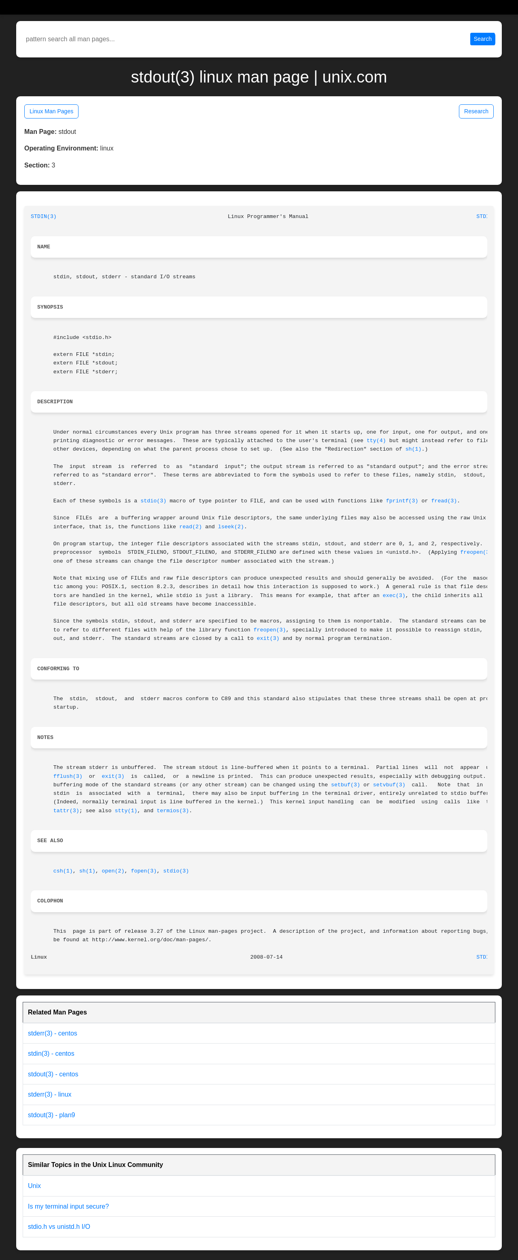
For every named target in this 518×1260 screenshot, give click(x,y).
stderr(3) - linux (50, 1094)
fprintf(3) (402, 501)
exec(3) (394, 596)
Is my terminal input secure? (68, 1206)
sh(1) (413, 449)
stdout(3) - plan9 (51, 1115)
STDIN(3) (44, 217)
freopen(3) (476, 552)
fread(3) (444, 501)
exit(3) (268, 638)
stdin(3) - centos (51, 1053)
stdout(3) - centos (53, 1074)
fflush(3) (68, 776)
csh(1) (63, 871)
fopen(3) (144, 871)
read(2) (190, 527)
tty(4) (376, 441)
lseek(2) (231, 527)
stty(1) (126, 811)
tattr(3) (66, 811)
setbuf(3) (345, 785)
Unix (34, 1185)
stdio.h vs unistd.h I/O (59, 1226)
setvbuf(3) (389, 785)
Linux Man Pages (51, 111)
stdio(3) (153, 501)
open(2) (113, 871)
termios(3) (173, 811)
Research (476, 111)
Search (483, 39)
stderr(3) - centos (52, 1033)
